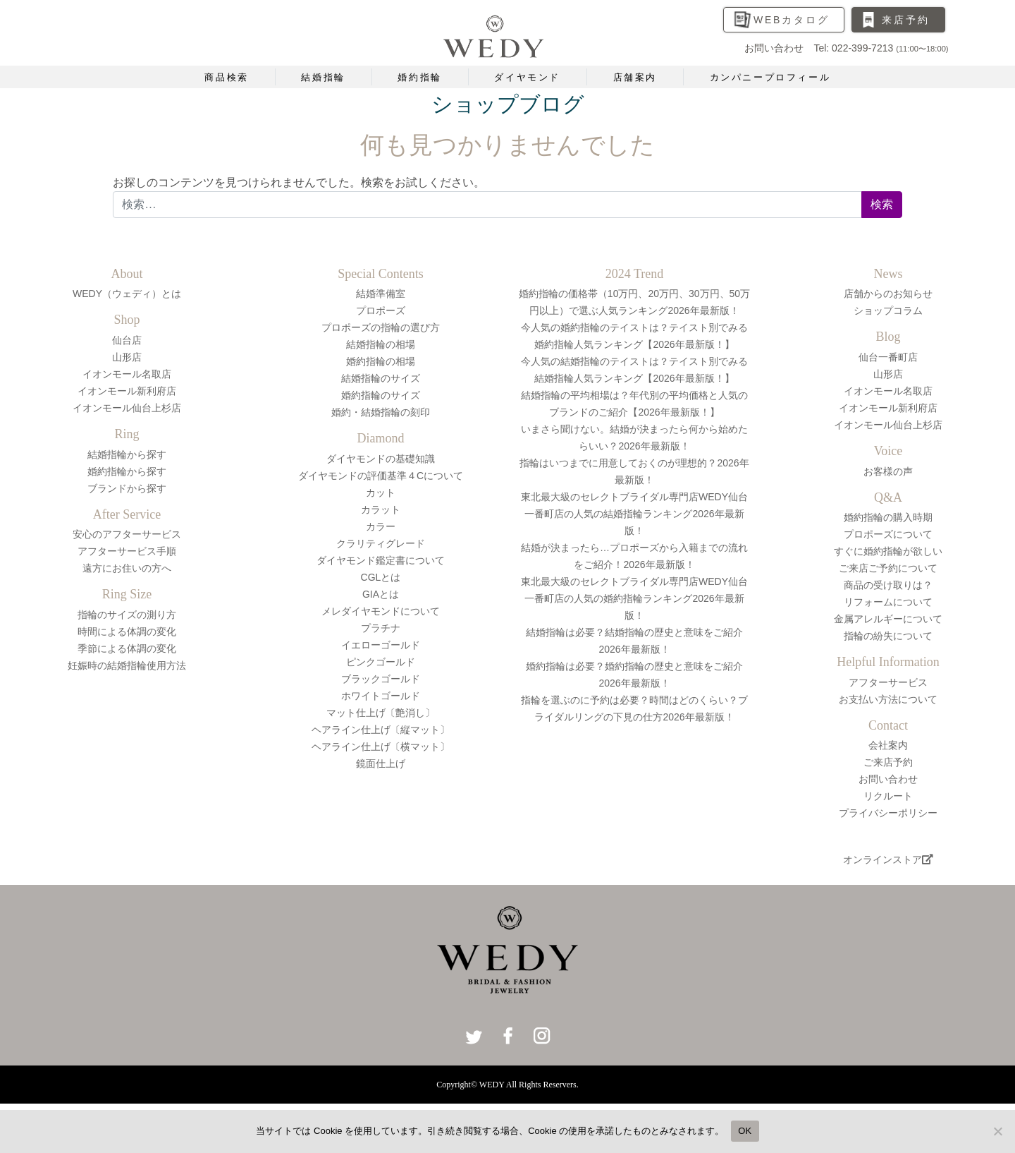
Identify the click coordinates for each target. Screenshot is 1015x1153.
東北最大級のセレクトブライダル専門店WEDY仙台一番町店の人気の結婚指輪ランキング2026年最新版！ (634, 513)
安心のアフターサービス (127, 534)
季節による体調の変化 (127, 648)
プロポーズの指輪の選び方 (380, 327)
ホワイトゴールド (380, 695)
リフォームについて (888, 602)
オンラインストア (888, 859)
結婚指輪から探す (126, 454)
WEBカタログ (791, 19)
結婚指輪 (323, 77)
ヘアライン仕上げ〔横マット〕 (381, 746)
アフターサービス (888, 682)
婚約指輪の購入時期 (888, 517)
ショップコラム (888, 310)
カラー (380, 526)
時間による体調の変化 (127, 631)
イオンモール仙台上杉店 (127, 407)
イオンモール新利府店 (127, 391)
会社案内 (888, 745)
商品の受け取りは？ (888, 585)
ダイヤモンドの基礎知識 (380, 458)
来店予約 (905, 19)
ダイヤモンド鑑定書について (380, 560)
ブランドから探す (126, 488)
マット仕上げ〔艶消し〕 (380, 712)
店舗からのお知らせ (888, 293)
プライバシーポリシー (888, 813)
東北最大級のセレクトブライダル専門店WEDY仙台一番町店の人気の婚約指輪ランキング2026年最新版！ (634, 598)
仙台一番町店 (888, 357)
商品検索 (226, 77)
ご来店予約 (888, 762)
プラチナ (380, 628)
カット (380, 492)
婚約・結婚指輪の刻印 (380, 412)
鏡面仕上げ (380, 763)
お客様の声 (888, 471)
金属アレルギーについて (888, 618)
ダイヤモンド (527, 77)
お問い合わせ (888, 779)
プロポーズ (380, 310)
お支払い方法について (888, 699)
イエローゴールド (380, 645)
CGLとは (381, 577)
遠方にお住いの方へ (126, 568)
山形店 (127, 357)
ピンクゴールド (380, 662)
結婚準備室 (380, 293)
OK (744, 1130)
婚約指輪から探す (126, 471)
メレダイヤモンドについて (380, 611)
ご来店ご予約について (888, 568)
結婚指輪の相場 (380, 344)
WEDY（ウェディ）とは (127, 293)
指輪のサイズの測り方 (127, 614)
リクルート (888, 796)
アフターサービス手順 (127, 551)
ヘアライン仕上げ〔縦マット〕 (381, 729)
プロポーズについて (888, 534)
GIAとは (380, 594)
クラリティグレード (380, 543)
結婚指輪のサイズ (380, 378)
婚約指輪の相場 (380, 361)
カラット (380, 509)
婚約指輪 (419, 77)
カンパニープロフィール (770, 77)
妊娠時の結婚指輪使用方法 (127, 665)
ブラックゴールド (380, 678)
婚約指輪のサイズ (380, 395)
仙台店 (127, 340)
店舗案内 (635, 77)
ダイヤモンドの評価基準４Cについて (380, 475)
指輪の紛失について (888, 635)
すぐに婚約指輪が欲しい (888, 551)
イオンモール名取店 (126, 374)
